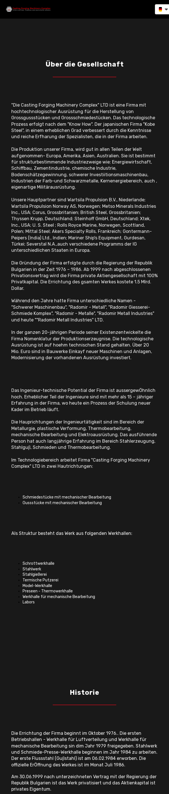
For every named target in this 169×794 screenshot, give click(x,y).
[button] (140, 8)
